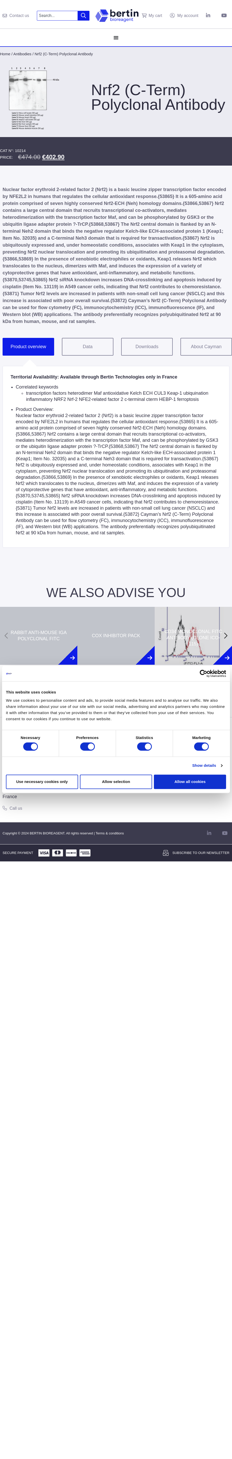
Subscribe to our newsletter (200, 853)
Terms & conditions (110, 833)
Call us (16, 808)
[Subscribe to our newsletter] (166, 853)
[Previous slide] (6, 635)
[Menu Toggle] (116, 37)
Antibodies (22, 54)
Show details (204, 765)
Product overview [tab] (28, 346)
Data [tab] (88, 346)
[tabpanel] (116, 456)
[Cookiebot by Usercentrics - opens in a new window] (203, 673)
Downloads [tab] (146, 346)
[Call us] (5, 808)
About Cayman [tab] (206, 346)
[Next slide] (226, 635)
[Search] (83, 16)
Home (5, 54)
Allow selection (116, 781)
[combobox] (57, 16)
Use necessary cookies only (42, 781)
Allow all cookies (190, 781)
